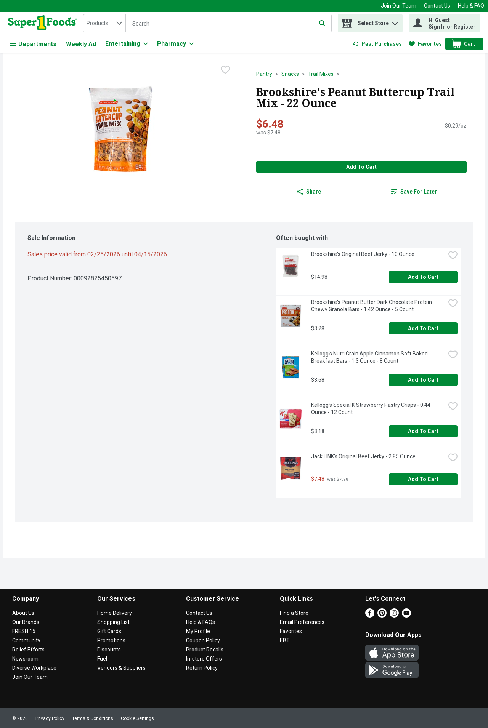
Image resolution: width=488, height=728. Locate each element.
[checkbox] (225, 70)
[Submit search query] (322, 23)
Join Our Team (398, 6)
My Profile (198, 631)
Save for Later (414, 192)
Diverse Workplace (34, 668)
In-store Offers (204, 659)
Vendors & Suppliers (121, 668)
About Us (23, 613)
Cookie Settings (137, 718)
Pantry (264, 74)
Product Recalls (204, 649)
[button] (395, 21)
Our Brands (25, 622)
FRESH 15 (23, 631)
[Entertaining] (126, 44)
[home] (44, 23)
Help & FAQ (471, 6)
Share (309, 192)
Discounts (109, 649)
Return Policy (202, 668)
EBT (285, 640)
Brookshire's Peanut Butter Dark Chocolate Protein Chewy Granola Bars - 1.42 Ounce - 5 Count (372, 305)
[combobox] (104, 23)
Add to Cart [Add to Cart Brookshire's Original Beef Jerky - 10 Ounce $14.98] (423, 277)
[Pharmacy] (175, 44)
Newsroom (25, 659)
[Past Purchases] (377, 43)
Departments (33, 44)
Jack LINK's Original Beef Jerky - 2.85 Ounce (363, 456)
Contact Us (437, 6)
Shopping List (113, 622)
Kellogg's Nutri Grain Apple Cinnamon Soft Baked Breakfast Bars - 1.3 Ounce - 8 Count (370, 357)
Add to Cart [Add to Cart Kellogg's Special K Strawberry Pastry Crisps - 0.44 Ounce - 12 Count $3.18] (423, 431)
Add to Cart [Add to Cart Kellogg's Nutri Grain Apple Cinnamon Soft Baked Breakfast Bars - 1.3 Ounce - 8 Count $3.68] (423, 380)
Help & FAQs (200, 622)
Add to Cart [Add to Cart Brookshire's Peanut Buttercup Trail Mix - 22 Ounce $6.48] (361, 167)
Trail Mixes (321, 74)
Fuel (102, 659)
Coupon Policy (203, 640)
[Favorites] (425, 43)
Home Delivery (114, 613)
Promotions (111, 640)
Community (26, 640)
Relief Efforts (28, 649)
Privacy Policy (49, 718)
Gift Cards (109, 631)
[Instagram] (394, 615)
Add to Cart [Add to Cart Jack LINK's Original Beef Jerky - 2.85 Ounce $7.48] (423, 479)
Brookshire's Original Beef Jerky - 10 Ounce (362, 254)
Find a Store (294, 613)
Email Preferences (302, 622)
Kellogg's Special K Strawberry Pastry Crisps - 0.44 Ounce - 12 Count (371, 408)
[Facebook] (369, 615)
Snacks (290, 74)
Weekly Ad (81, 44)
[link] (377, 43)
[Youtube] (406, 615)
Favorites (291, 631)
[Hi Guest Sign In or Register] (444, 23)
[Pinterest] (382, 615)
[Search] (228, 23)
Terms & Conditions (92, 718)
